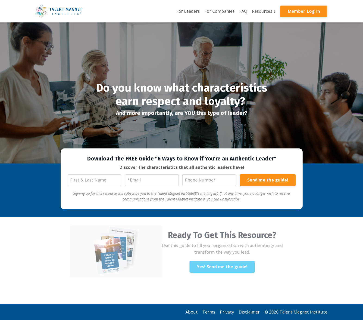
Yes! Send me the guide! (217, 266)
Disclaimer (249, 312)
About (191, 312)
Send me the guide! (267, 180)
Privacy (227, 312)
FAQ (243, 11)
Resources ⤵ (263, 11)
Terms (208, 312)
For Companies (219, 11)
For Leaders (188, 11)
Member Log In (304, 11)
